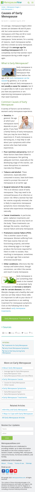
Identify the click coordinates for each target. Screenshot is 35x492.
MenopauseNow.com (18, 477)
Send (7, 438)
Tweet (26, 333)
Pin (32, 333)
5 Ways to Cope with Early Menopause (17, 414)
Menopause (11, 2)
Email (12, 333)
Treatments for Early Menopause (15, 345)
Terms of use (19, 463)
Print (6, 333)
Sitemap (29, 463)
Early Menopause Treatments (16, 318)
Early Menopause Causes (13, 379)
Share (18, 333)
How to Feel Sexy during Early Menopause (13, 352)
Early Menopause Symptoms (14, 388)
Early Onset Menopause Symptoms (16, 348)
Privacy (10, 463)
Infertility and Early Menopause (14, 410)
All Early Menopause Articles (13, 417)
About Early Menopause (12, 368)
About (3, 463)
